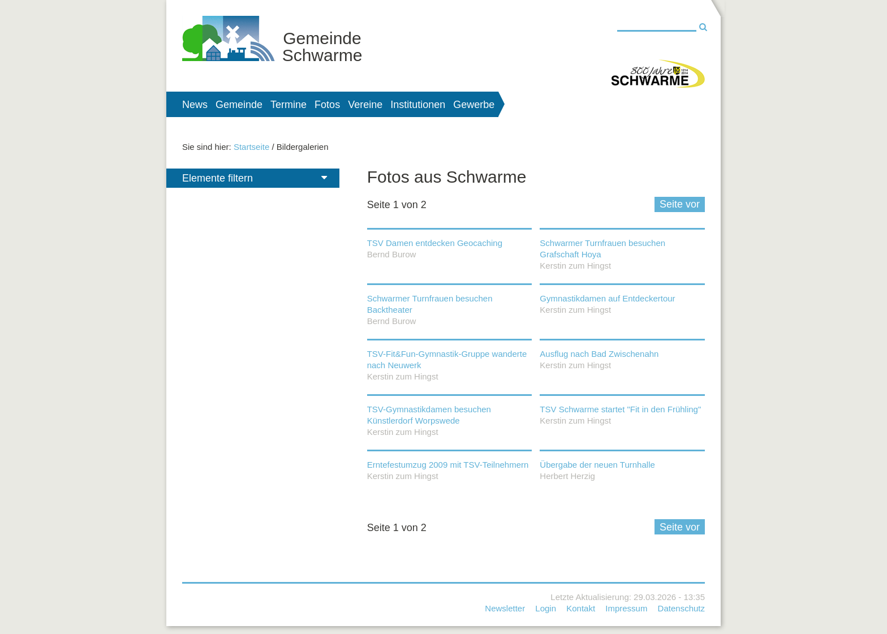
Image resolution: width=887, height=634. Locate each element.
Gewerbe (473, 104)
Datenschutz (681, 608)
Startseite (251, 147)
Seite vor (680, 204)
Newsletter (505, 608)
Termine (288, 104)
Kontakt (580, 608)
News (195, 104)
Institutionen (417, 104)
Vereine (365, 104)
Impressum (626, 608)
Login (545, 608)
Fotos (327, 104)
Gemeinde (239, 104)
